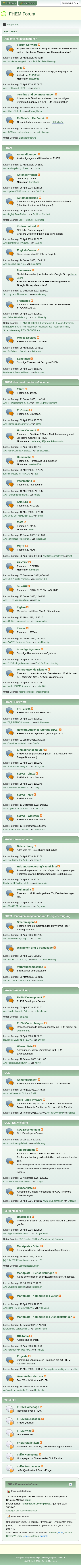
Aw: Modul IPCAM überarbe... (17, 686)
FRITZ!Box (24, 708)
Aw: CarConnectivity (53, 556)
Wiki (20, 67)
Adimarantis (57, 441)
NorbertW (11, 1536)
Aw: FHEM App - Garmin (15, 351)
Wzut (31, 529)
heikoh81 (41, 686)
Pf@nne (46, 441)
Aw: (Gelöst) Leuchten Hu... (16, 621)
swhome (36, 441)
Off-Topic (23, 1336)
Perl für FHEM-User (34, 220)
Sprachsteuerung (11, 330)
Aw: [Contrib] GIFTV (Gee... (16, 243)
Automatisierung (28, 197)
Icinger (26, 1536)
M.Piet (38, 1063)
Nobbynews (43, 722)
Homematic (24, 457)
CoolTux (36, 743)
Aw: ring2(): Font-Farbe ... (15, 214)
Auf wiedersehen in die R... (16, 1390)
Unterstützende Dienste (32, 669)
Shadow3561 (43, 450)
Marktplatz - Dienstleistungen (36, 1273)
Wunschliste (25, 1046)
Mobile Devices (27, 337)
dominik (43, 1536)
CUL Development (29, 1129)
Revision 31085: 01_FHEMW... (18, 1040)
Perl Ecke (23, 1017)
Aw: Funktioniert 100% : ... (16, 88)
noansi (37, 495)
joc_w (37, 600)
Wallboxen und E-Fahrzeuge (35, 947)
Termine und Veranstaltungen (36, 94)
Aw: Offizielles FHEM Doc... (16, 787)
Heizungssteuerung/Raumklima (37, 866)
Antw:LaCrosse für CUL (14, 1093)
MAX (20, 522)
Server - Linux (26, 773)
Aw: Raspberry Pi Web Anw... (17, 1350)
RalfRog (71, 1113)
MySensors (57, 1239)
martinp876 (35, 464)
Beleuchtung (25, 846)
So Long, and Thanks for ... (16, 294)
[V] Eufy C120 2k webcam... (16, 1260)
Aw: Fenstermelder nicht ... (16, 495)
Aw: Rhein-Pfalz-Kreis (13, 111)
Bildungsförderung (27, 138)
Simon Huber (41, 1328)
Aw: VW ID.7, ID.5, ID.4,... (15, 959)
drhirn (37, 168)
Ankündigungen (27, 154)
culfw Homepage (28, 1454)
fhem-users (24, 270)
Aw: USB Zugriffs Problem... (16, 579)
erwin (40, 516)
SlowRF (22, 586)
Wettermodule (42, 692)
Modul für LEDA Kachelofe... (17, 883)
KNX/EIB (23, 501)
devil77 (38, 1260)
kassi (38, 424)
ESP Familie (25, 1239)
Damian (38, 243)
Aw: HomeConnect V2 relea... (17, 450)
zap (36, 473)
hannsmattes (41, 621)
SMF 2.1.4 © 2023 (32, 1561)
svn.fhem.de (23, 1030)
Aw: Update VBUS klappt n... (17, 191)
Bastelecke (24, 1216)
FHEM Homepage (28, 1407)
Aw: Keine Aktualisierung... (16, 317)
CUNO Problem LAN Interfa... (17, 1181)
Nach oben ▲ (59, 1557)
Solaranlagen (25, 922)
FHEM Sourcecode (29, 1418)
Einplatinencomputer (30, 749)
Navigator (39, 766)
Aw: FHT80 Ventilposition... (16, 600)
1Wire (21, 389)
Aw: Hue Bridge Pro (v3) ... (16, 860)
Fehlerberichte (26, 1149)
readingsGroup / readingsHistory (53, 326)
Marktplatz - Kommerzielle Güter (38, 1295)
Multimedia (24, 889)
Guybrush (41, 906)
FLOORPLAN (33, 330)
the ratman (40, 829)
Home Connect (27, 430)
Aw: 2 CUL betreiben (53, 1201)
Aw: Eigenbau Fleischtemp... (17, 1233)
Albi (75, 1369)
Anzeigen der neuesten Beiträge (21, 1510)
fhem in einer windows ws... (16, 829)
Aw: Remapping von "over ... (17, 424)
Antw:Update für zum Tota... (16, 808)
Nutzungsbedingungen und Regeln (36, 1557)
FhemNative (46, 323)
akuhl (27, 1500)
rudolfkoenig (43, 132)
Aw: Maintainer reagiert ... (15, 61)
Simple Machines (49, 1561)
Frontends (24, 300)
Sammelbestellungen (29, 1266)
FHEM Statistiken (28, 1442)
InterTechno (25, 480)
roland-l (68, 1532)
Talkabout (36, 351)
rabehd (37, 88)
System (41, 1040)
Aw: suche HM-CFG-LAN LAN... (18, 1308)
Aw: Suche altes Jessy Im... (16, 766)
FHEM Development (30, 997)
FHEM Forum (22, 13)
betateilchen (41, 1011)
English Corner (27, 250)
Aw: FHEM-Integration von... (17, 663)
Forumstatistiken (19, 1491)
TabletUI (35, 323)
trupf (70, 556)
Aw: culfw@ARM (55, 1113)
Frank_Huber (35, 111)
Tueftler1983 (41, 579)
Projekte (22, 1356)
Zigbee (21, 607)
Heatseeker (39, 1390)
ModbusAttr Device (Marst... (16, 372)
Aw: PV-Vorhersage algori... (16, 938)
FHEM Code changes (30, 1023)
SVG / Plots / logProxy (26, 326)
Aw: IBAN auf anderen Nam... (17, 132)
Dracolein (40, 372)
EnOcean (23, 410)
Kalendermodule (26, 692)
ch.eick (38, 938)
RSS (23, 330)
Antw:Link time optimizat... (16, 1143)
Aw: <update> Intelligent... (56, 1369)
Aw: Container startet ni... (15, 743)
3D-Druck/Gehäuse (41, 1239)
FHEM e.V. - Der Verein (31, 118)
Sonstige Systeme (29, 649)
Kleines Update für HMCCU (16, 473)
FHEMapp (58, 323)
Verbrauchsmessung (30, 966)
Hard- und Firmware (30, 1099)
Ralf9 (33, 1093)
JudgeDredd (42, 1233)
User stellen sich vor (30, 1376)
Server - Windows (28, 815)
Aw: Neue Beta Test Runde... (17, 539)
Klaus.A (37, 860)
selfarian (34, 1536)
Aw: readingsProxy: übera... (16, 168)
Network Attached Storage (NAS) (38, 729)
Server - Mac (25, 794)
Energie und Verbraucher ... (16, 1328)
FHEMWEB (24, 323)
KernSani (34, 182)
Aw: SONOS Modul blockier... (17, 906)
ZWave (21, 628)
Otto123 (40, 191)
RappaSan (41, 539)
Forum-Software (27, 44)
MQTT (21, 546)
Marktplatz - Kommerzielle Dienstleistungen (45, 1316)
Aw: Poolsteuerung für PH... (16, 1063)
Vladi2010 (44, 1308)
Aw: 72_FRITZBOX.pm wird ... (18, 722)
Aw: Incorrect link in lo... (14, 264)
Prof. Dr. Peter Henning (44, 61)
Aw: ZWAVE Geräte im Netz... (17, 642)
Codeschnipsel (27, 226)
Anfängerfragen (27, 174)
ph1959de (34, 79)
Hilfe (18, 1557)
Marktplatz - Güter (28, 1246)
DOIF (21, 220)
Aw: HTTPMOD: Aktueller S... (17, 980)
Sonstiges (23, 358)
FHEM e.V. (57, 122)
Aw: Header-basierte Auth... (16, 1011)
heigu (37, 787)
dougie (40, 1181)
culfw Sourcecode (29, 1466)
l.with (19, 1536)
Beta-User (36, 264)
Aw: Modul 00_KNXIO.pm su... (18, 516)
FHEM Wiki (35, 75)
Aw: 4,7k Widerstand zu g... (16, 403)
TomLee (40, 1350)
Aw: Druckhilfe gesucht (14, 1287)
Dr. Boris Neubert (41, 214)
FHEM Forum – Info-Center (23, 1484)
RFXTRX (22, 562)
